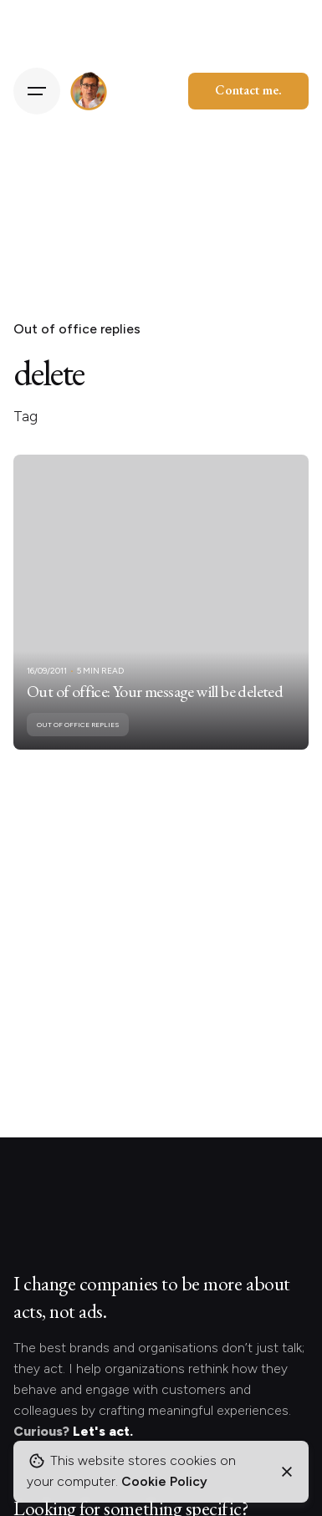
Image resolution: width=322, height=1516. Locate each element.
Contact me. (248, 90)
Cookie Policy (164, 1481)
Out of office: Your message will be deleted (155, 691)
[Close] (287, 1471)
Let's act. (103, 1431)
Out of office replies (77, 329)
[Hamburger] (36, 91)
